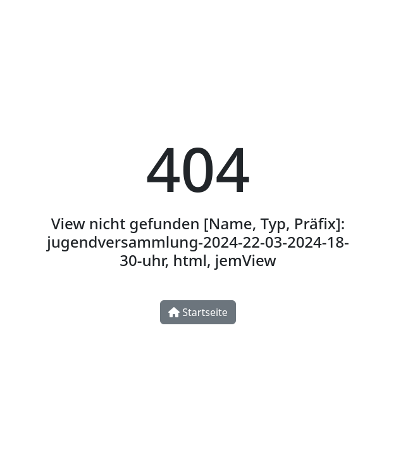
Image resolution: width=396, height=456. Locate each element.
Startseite (198, 312)
